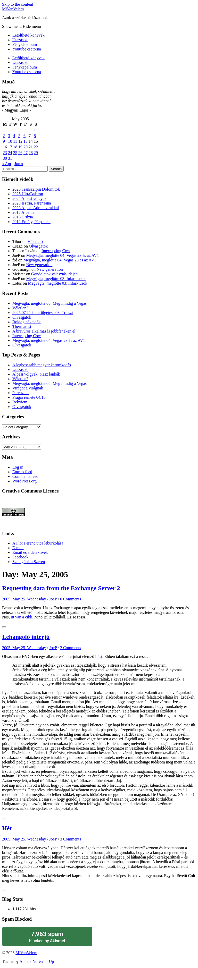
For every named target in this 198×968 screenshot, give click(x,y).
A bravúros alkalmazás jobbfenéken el (43, 331)
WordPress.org (24, 481)
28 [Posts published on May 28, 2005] (31, 152)
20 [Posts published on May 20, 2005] (25, 147)
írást (98, 656)
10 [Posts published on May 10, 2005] (10, 141)
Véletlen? (35, 241)
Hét (7, 828)
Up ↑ (53, 961)
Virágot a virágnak (27, 388)
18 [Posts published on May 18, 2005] (15, 147)
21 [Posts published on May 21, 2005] (31, 147)
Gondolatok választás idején (54, 274)
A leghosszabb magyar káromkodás (41, 365)
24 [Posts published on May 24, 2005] (10, 152)
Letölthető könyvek (28, 35)
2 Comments (70, 648)
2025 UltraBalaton (27, 194)
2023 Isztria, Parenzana (31, 203)
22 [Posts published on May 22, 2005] (36, 147)
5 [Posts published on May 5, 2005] (19, 135)
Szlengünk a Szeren (28, 561)
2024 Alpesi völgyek (29, 198)
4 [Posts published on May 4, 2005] (14, 135)
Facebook (20, 557)
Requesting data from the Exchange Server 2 (61, 588)
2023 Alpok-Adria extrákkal (35, 208)
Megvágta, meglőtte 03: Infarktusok (56, 278)
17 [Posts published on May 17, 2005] (10, 147)
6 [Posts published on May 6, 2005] (24, 135)
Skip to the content (17, 4)
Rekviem (19, 402)
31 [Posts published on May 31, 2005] (10, 158)
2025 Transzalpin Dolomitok (36, 189)
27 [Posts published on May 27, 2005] (25, 152)
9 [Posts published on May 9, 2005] (4, 141)
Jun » (18, 164)
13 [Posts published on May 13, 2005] (25, 141)
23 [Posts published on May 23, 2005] (5, 152)
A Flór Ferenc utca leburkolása (37, 543)
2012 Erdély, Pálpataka (31, 221)
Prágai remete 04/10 (29, 397)
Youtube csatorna (26, 49)
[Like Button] (4, 627)
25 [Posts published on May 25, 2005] (15, 152)
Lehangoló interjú (26, 636)
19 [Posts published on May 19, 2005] (20, 147)
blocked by (47, 937)
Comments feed (25, 476)
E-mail (18, 548)
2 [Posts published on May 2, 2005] (4, 135)
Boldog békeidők (26, 322)
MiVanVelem (13, 9)
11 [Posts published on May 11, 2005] (15, 141)
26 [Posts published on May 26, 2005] (20, 152)
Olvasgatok (38, 246)
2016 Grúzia (22, 217)
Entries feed (22, 472)
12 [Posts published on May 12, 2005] (20, 141)
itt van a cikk (21, 617)
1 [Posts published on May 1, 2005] (35, 130)
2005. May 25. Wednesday (24, 599)
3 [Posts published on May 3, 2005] (9, 135)
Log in (17, 467)
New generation (39, 264)
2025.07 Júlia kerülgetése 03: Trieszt (42, 312)
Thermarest (21, 326)
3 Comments (70, 839)
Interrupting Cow (56, 251)
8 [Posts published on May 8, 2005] (35, 135)
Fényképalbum (24, 44)
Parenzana (20, 392)
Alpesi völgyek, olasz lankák (36, 374)
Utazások (20, 40)
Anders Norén (31, 961)
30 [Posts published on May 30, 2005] (5, 158)
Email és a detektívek (30, 552)
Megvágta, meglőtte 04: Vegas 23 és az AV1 (62, 255)
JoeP (53, 599)
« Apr (6, 164)
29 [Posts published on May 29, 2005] (36, 152)
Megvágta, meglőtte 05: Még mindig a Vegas (49, 303)
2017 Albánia (23, 212)
